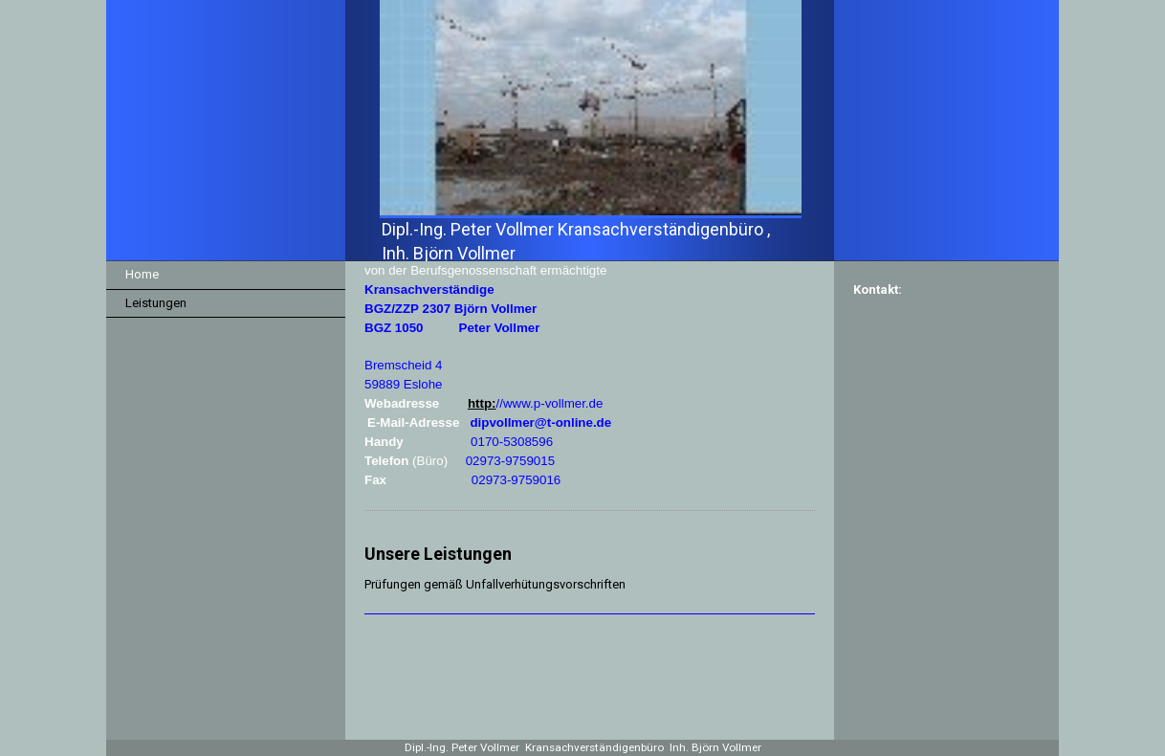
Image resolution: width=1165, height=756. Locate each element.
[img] (582, 130)
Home (142, 274)
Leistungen (156, 303)
